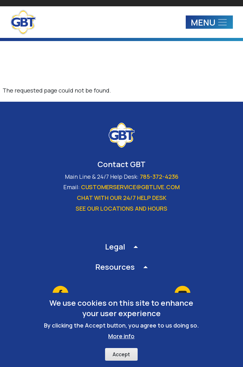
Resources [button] (115, 267)
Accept (121, 359)
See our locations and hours (121, 208)
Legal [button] (115, 246)
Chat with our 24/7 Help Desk (121, 198)
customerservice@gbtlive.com (130, 187)
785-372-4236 (159, 176)
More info (121, 341)
